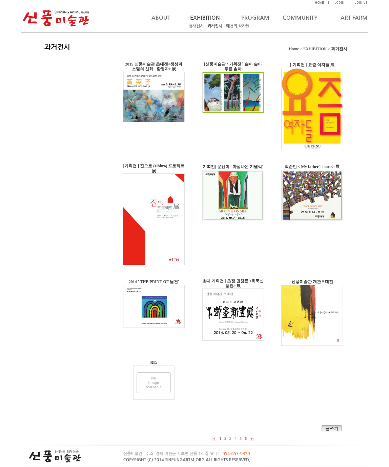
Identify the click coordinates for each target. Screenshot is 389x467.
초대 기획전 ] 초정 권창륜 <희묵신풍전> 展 (233, 283)
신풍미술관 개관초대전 (312, 281)
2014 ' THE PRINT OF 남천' (154, 281)
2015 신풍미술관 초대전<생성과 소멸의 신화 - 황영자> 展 (154, 66)
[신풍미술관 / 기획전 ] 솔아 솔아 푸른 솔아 (233, 66)
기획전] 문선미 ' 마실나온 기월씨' (233, 166)
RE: (154, 362)
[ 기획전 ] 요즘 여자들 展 (312, 64)
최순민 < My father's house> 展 (312, 166)
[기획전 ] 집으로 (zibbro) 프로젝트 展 (153, 168)
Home (294, 48)
